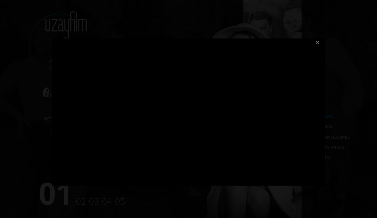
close (317, 43)
